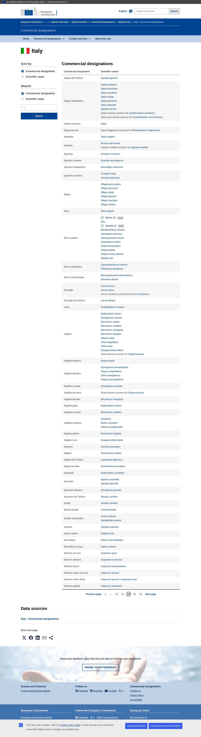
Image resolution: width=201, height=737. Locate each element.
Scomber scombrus (110, 154)
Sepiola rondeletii (139, 147)
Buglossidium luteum (111, 313)
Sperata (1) (110, 226)
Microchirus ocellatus (111, 326)
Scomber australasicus (112, 160)
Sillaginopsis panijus (111, 184)
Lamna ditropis (108, 300)
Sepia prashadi (108, 105)
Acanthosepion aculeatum (142, 113)
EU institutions (137, 717)
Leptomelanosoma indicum (114, 264)
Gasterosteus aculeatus (112, 473)
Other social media (106, 717)
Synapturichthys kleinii (112, 350)
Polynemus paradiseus (112, 269)
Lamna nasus (107, 290)
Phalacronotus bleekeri (112, 254)
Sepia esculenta (109, 93)
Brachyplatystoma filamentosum (117, 275)
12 (117, 594)
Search (174, 11)
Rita (103, 222)
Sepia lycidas (107, 97)
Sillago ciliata (107, 192)
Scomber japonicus (110, 178)
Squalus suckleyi (109, 496)
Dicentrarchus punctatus (113, 466)
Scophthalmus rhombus (112, 307)
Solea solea (107, 346)
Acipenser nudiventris (111, 586)
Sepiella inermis (109, 109)
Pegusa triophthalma (111, 371)
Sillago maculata (109, 200)
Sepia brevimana (109, 89)
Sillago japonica (108, 196)
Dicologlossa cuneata (111, 318)
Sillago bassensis (109, 188)
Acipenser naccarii (110, 573)
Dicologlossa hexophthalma (114, 367)
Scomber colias (108, 173)
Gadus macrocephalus (112, 540)
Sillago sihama (108, 204)
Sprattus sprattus (109, 503)
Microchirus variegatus (112, 330)
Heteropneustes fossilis (112, 238)
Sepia (104, 124)
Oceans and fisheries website (35, 691)
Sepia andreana (109, 84)
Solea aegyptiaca (109, 342)
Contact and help (78, 39)
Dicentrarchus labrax (111, 453)
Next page (150, 594)
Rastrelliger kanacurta (112, 167)
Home (26, 39)
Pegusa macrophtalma (112, 379)
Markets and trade (59, 22)
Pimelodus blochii (109, 279)
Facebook (81, 717)
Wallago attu (107, 258)
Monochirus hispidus (111, 334)
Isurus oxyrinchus (140, 294)
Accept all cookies (136, 726)
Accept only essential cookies (165, 726)
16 (140, 594)
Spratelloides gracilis (111, 520)
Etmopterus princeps (111, 490)
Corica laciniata (108, 510)
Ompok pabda (108, 250)
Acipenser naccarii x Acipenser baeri (119, 579)
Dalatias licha (107, 533)
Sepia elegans (108, 137)
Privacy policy (137, 695)
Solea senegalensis (110, 375)
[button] (24, 638)
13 (122, 594)
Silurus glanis (107, 211)
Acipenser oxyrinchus (111, 559)
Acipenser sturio (109, 553)
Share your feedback (100, 667)
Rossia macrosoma (110, 143)
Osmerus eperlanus (110, 447)
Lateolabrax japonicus (112, 460)
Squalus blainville (109, 483)
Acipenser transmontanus (113, 566)
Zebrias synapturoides (112, 427)
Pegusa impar (108, 338)
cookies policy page (70, 725)
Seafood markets (79, 22)
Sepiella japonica (109, 78)
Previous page (93, 594)
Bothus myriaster (109, 423)
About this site (103, 39)
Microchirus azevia (110, 322)
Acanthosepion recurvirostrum (148, 117)
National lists (124, 22)
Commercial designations (103, 22)
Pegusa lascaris (136, 354)
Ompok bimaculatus (111, 246)
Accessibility (136, 700)
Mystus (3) (110, 217)
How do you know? (58, 2)
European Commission (31, 22)
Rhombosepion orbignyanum (146, 130)
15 (134, 594)
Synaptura (106, 419)
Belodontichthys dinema (113, 230)
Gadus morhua (108, 546)
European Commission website (36, 717)
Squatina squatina (110, 527)
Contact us (135, 691)
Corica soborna (108, 516)
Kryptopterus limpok (111, 242)
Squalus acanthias (110, 479)
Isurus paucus (108, 286)
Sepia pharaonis (109, 101)
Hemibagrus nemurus (111, 234)
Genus (120, 218)
